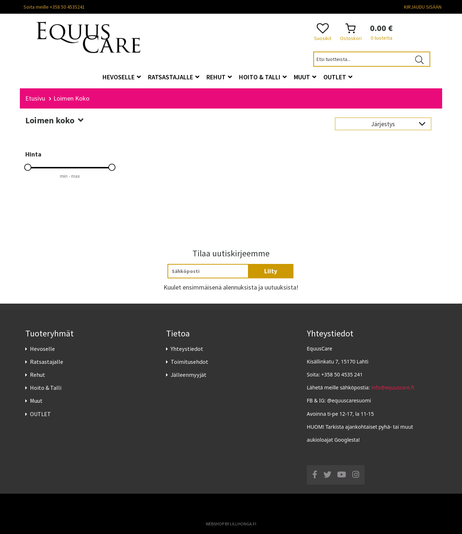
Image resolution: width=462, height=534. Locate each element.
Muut (36, 400)
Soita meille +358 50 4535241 (54, 7)
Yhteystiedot (187, 348)
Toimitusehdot (189, 361)
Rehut (37, 374)
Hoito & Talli (45, 387)
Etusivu (35, 98)
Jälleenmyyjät (188, 374)
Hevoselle (42, 348)
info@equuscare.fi (392, 387)
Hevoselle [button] (122, 77)
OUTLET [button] (337, 77)
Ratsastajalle (46, 361)
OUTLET (40, 414)
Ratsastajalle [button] (173, 77)
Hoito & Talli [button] (263, 77)
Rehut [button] (219, 77)
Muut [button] (305, 77)
